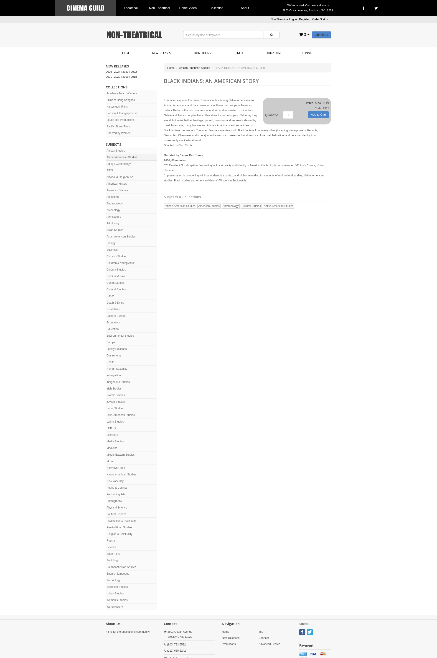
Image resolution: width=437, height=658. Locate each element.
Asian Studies (115, 230)
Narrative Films (116, 468)
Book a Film (272, 53)
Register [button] (304, 19)
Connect (308, 53)
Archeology (113, 210)
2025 (109, 71)
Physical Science (117, 507)
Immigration (114, 375)
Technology (113, 580)
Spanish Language (118, 573)
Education (113, 329)
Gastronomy (114, 355)
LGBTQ (111, 428)
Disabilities (113, 309)
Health (110, 362)
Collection (216, 8)
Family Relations (117, 349)
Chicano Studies (116, 256)
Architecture (114, 216)
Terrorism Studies (117, 586)
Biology (111, 243)
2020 (117, 76)
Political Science (116, 514)
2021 (109, 76)
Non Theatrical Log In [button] (284, 19)
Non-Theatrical (159, 8)
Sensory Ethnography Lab (122, 113)
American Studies (117, 190)
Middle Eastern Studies (121, 454)
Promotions (202, 53)
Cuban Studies (115, 282)
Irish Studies (114, 388)
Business (112, 249)
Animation (113, 197)
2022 (134, 71)
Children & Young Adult (121, 263)
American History (117, 183)
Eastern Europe (116, 315)
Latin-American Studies (121, 415)
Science (111, 547)
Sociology (112, 560)
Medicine (112, 448)
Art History (113, 223)
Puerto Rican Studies (119, 527)
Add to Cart (318, 114)
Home (126, 53)
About (245, 8)
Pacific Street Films (118, 126)
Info (239, 53)
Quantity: (271, 115)
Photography (114, 501)
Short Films (113, 553)
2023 (125, 71)
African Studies (116, 150)
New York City (115, 481)
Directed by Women (118, 133)
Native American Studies (121, 474)
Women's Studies (117, 600)
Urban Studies (115, 593)
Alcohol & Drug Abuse (120, 177)
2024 (117, 71)
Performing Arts (116, 494)
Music (110, 461)
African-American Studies (122, 157)
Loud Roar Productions (121, 119)
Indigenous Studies (118, 382)
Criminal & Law (116, 276)
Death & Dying (115, 302)
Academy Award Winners (122, 93)
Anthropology (115, 203)
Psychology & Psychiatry (121, 520)
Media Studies (115, 441)
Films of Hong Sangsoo (121, 100)
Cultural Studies (116, 289)
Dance (110, 296)
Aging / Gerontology (119, 163)
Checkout (321, 35)
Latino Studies (115, 421)
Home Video (188, 8)
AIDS (110, 170)
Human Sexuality (117, 368)
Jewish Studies (116, 401)
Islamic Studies (116, 395)
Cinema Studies (116, 269)
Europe (111, 342)
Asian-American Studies (121, 236)
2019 (125, 76)
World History (115, 606)
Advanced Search (269, 644)
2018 (134, 76)
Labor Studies (115, 408)
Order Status (320, 19)
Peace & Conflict (117, 487)
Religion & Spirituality (119, 534)
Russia (111, 540)
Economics (113, 322)
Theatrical (130, 8)
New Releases (161, 53)
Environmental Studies (120, 335)
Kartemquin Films (117, 106)
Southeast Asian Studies (121, 567)
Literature (112, 434)
